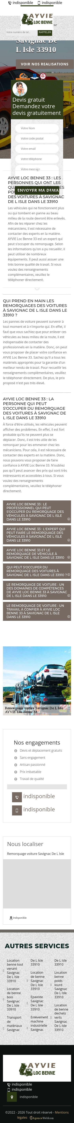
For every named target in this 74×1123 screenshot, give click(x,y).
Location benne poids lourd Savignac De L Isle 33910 (59, 985)
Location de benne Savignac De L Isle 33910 (35, 981)
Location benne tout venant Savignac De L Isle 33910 (13, 970)
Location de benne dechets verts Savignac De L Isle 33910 (59, 1017)
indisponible (20, 2)
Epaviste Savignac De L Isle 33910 (35, 1003)
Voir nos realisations (44, 64)
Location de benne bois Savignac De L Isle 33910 (12, 999)
